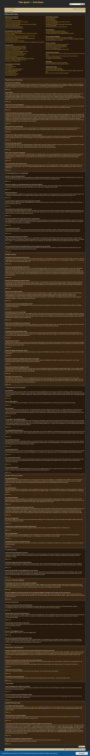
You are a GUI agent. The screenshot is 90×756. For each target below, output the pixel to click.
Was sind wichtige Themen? (10, 72)
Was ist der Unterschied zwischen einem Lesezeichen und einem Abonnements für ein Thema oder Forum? (65, 54)
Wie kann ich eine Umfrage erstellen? (12, 50)
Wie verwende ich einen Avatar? (11, 39)
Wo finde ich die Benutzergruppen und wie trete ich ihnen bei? (58, 21)
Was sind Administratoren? (51, 18)
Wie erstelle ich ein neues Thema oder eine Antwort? (15, 46)
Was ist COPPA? (8, 19)
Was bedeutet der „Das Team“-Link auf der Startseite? (56, 26)
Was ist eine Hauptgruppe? (51, 25)
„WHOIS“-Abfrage (22, 726)
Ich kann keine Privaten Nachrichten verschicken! (55, 31)
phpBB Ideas (66, 716)
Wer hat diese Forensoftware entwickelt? (54, 68)
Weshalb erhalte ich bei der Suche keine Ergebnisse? (56, 45)
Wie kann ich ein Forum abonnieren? (53, 57)
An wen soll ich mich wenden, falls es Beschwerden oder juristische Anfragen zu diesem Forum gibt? (64, 71)
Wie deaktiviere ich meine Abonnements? (54, 58)
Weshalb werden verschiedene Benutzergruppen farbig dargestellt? (59, 24)
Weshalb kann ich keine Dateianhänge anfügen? (14, 55)
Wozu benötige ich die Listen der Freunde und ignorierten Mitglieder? (59, 37)
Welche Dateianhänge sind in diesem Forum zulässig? (56, 62)
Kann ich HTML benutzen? (10, 66)
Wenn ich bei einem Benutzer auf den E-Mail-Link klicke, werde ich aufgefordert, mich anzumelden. (24, 42)
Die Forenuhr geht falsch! (10, 34)
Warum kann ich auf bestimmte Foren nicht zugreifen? (16, 53)
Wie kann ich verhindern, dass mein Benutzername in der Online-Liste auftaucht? (21, 33)
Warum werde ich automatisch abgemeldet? (14, 26)
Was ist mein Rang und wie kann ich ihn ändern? (14, 40)
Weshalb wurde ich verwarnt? (11, 56)
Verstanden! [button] (82, 753)
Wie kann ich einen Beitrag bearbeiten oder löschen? (15, 47)
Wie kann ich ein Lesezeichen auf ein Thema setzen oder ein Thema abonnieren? (62, 56)
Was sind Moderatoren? (50, 19)
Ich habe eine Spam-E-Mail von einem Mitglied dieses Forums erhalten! (60, 33)
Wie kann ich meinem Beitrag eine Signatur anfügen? (15, 48)
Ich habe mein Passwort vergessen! (12, 25)
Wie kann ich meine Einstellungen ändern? (13, 32)
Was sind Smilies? (9, 67)
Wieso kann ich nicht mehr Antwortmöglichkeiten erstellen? (16, 51)
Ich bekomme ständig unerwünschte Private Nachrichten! (57, 32)
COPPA (75, 114)
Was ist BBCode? (8, 65)
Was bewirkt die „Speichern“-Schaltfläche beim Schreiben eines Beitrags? (19, 58)
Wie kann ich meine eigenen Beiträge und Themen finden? (57, 49)
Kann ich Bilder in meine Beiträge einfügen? (14, 69)
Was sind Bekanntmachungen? (11, 71)
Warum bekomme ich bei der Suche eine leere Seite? (56, 46)
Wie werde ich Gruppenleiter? (51, 23)
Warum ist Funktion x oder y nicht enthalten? (54, 69)
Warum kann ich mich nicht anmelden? (13, 23)
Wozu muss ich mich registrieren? (12, 18)
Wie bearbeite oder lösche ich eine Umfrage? (14, 52)
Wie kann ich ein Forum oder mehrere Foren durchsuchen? (57, 44)
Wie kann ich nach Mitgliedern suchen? (53, 48)
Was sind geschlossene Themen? (12, 73)
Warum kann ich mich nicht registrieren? (13, 20)
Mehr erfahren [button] (53, 753)
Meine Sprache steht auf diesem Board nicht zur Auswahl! (16, 37)
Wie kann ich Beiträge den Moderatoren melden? (15, 57)
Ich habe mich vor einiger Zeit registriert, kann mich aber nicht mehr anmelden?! (21, 24)
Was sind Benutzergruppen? (51, 20)
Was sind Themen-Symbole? (11, 75)
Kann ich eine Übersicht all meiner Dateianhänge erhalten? (57, 63)
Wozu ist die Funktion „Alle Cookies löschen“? (14, 28)
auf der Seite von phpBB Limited (56, 708)
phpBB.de (23, 213)
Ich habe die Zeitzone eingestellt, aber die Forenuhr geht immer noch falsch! (20, 35)
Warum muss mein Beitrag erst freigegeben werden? (15, 59)
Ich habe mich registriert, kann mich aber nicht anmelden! (16, 21)
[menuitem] (13, 9)
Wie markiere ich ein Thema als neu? (12, 61)
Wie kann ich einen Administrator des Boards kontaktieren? (57, 73)
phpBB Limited (14, 213)
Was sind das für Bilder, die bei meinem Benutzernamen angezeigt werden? (20, 38)
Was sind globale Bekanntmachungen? (13, 70)
